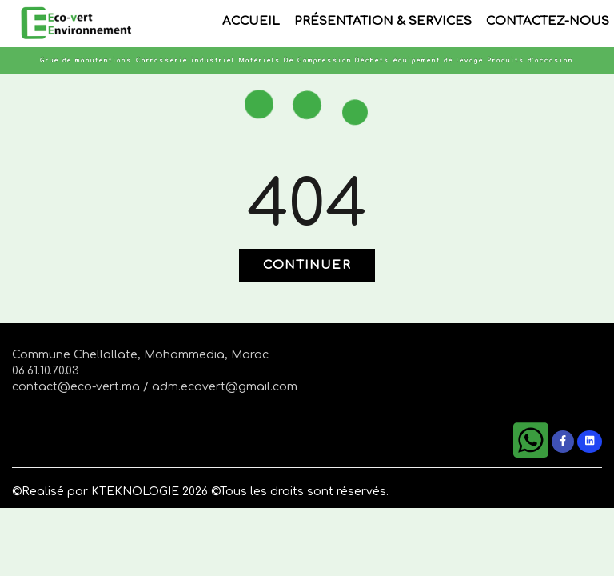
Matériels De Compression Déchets (314, 61)
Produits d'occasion (530, 61)
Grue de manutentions (86, 61)
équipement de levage (438, 61)
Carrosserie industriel (185, 61)
